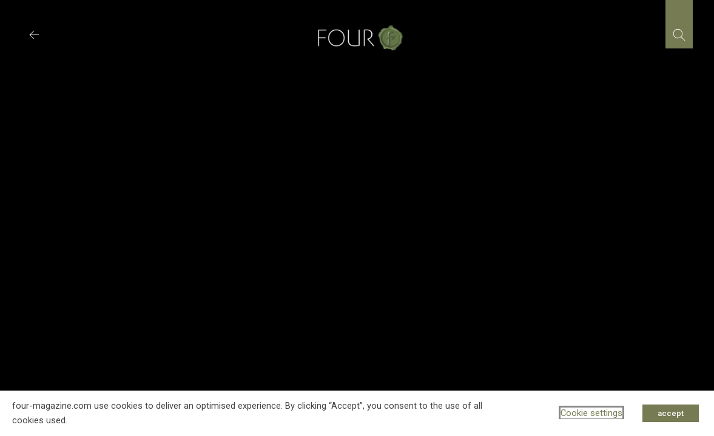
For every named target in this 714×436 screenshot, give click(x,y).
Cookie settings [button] (591, 413)
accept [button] (671, 413)
